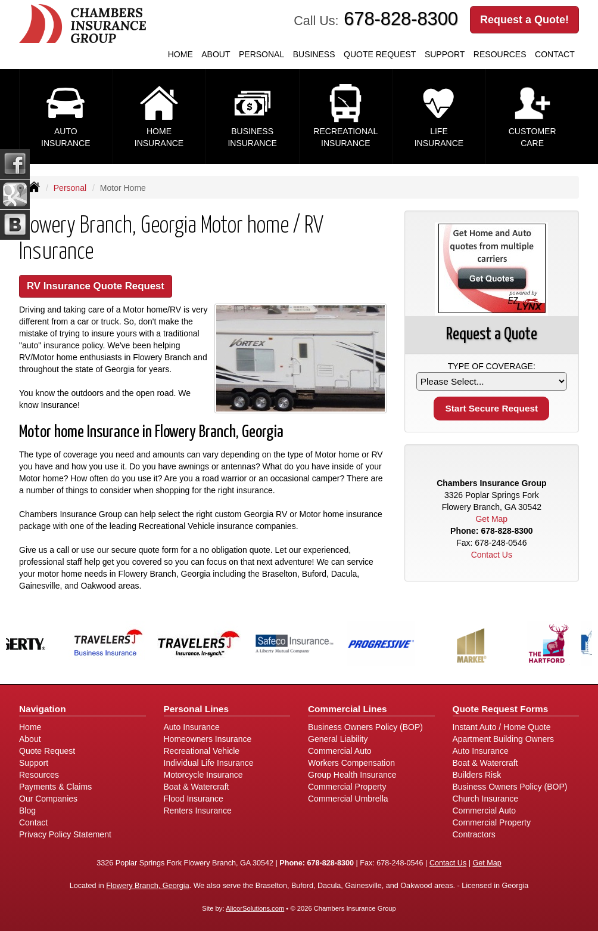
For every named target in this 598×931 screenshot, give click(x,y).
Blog (27, 810)
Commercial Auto (340, 751)
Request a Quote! (524, 20)
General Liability (337, 739)
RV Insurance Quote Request (95, 286)
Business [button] (314, 54)
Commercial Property (347, 786)
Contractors (474, 834)
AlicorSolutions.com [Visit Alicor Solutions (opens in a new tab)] (255, 908)
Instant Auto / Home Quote (502, 727)
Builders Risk (477, 775)
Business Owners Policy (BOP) (365, 727)
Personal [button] (261, 54)
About (215, 54)
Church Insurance (486, 798)
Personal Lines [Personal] (196, 709)
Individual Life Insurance (209, 763)
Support (33, 763)
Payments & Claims (55, 786)
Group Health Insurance (352, 775)
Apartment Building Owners (503, 739)
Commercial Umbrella (348, 798)
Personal (70, 188)
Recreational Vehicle (202, 751)
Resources (39, 775)
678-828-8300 (401, 18)
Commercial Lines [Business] (347, 709)
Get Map (491, 519)
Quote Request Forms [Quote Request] (501, 709)
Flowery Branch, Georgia (147, 885)
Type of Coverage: (491, 366)
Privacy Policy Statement (65, 834)
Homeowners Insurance (208, 739)
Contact (555, 54)
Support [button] (445, 54)
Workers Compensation (351, 763)
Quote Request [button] (380, 54)
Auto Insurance (192, 727)
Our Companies (48, 798)
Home (180, 54)
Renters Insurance (198, 810)
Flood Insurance (193, 798)
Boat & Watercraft (196, 786)
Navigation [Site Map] (42, 709)
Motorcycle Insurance (203, 775)
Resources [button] (500, 54)
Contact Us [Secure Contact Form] (491, 554)
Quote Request (47, 751)
